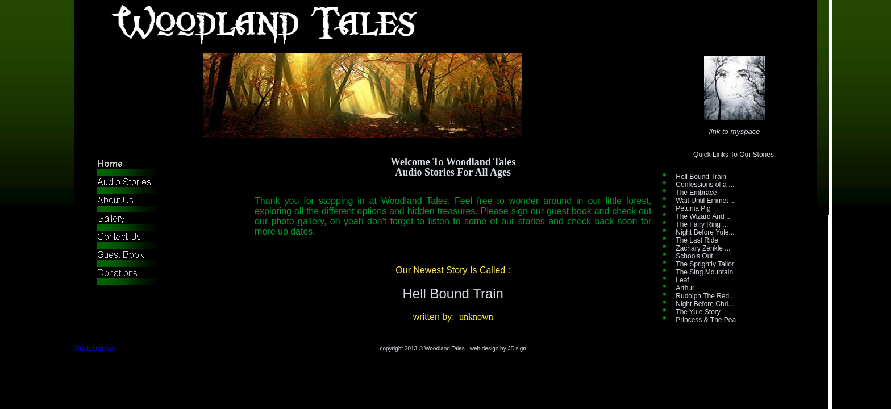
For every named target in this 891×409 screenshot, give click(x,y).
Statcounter (95, 348)
